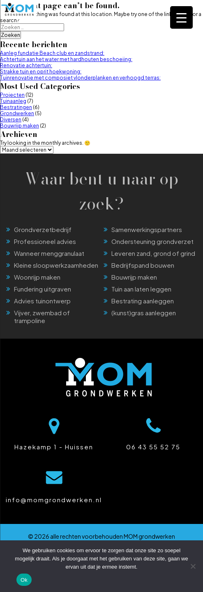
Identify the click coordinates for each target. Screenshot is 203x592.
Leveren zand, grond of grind (153, 253)
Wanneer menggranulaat (49, 253)
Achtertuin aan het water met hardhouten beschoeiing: (66, 59)
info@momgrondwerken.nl (54, 499)
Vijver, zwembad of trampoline (42, 316)
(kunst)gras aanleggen (143, 312)
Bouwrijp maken (19, 126)
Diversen (10, 119)
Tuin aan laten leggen (141, 289)
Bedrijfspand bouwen (142, 265)
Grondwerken (17, 113)
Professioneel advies (45, 241)
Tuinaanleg (13, 101)
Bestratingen (16, 107)
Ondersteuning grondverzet (152, 241)
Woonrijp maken (37, 277)
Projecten (12, 95)
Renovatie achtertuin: (26, 65)
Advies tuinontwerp (42, 301)
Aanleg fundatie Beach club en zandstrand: (52, 53)
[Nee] (193, 566)
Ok (24, 580)
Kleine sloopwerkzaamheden (56, 265)
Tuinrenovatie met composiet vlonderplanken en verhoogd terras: (80, 78)
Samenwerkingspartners (146, 229)
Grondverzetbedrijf (43, 229)
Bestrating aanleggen (142, 301)
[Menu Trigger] (181, 17)
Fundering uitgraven (42, 289)
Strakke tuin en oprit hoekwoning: (40, 71)
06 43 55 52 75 (153, 447)
